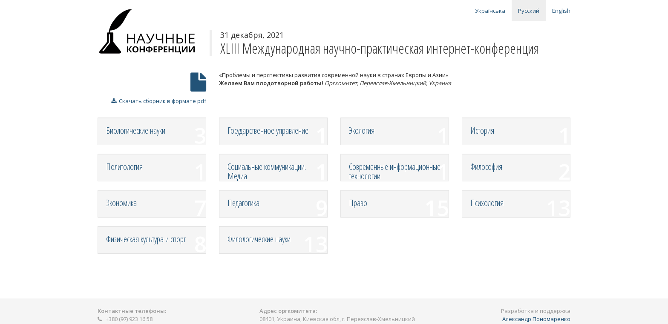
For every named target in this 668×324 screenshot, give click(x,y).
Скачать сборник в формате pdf (158, 101)
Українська (490, 10)
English (561, 10)
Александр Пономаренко (536, 319)
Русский (528, 10)
